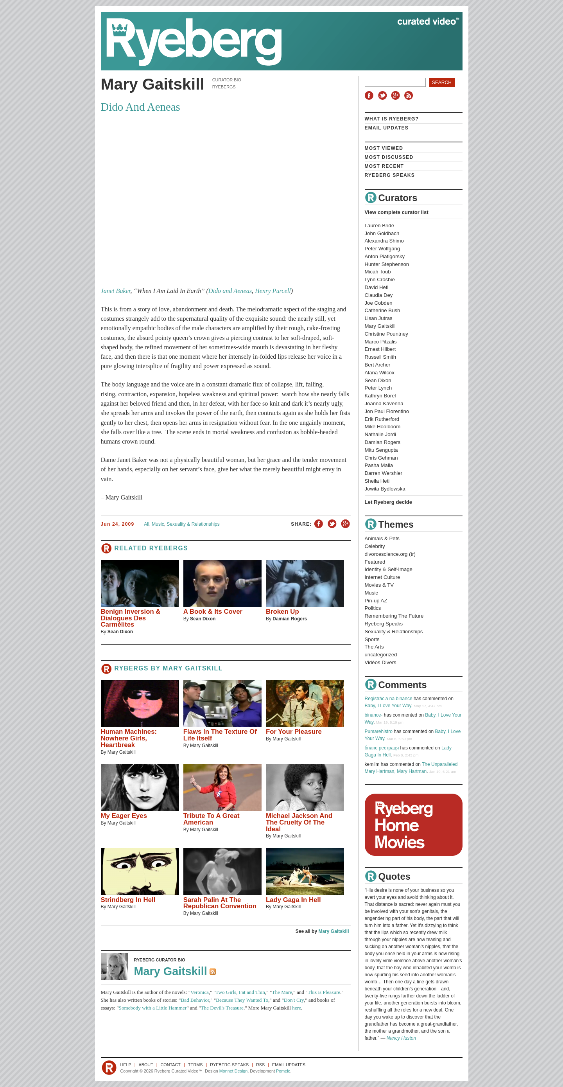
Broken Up (282, 611)
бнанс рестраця (382, 748)
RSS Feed (213, 972)
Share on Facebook (319, 524)
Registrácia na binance (388, 698)
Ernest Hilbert (380, 349)
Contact (171, 1064)
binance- (374, 715)
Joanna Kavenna (384, 403)
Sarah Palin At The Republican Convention (219, 903)
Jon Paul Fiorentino (387, 411)
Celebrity (375, 546)
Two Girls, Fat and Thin (240, 992)
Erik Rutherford (382, 419)
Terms (195, 1064)
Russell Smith (380, 357)
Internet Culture (382, 577)
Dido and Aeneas (230, 291)
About (146, 1064)
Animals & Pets (382, 538)
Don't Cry (294, 1000)
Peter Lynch (378, 388)
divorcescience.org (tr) (390, 554)
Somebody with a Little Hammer (153, 1008)
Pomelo (283, 1071)
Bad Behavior (195, 1000)
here (296, 1008)
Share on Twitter (332, 524)
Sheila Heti (377, 481)
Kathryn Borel (380, 396)
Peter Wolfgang (382, 249)
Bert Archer (378, 365)
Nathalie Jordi (380, 434)
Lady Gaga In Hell (293, 900)
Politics (373, 608)
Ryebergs (224, 86)
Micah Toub (378, 272)
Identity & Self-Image (388, 569)
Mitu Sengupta (381, 450)
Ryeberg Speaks (390, 175)
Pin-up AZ (376, 601)
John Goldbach (382, 233)
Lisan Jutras (379, 318)
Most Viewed (384, 148)
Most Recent (384, 166)
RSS (410, 95)
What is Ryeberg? (392, 119)
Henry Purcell (273, 291)
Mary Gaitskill (193, 668)
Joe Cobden (379, 303)
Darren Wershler (384, 473)
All (146, 524)
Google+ (396, 95)
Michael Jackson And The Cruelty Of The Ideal (299, 822)
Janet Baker (116, 291)
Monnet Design (233, 1071)
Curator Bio (226, 79)
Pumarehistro (379, 731)
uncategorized (381, 655)
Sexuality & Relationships (193, 524)
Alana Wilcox (379, 373)
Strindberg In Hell (128, 900)
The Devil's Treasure (222, 1008)
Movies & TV (379, 585)
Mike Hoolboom (383, 426)
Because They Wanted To (242, 1000)
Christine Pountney (386, 334)
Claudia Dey (379, 295)
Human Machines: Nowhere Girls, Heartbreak (129, 738)
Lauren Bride (379, 225)
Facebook (371, 95)
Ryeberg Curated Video (274, 41)
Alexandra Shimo (384, 241)
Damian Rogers (290, 619)
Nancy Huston (401, 1038)
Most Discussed (389, 157)
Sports (372, 639)
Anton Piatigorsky (385, 256)
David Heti (377, 287)
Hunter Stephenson (387, 264)
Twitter (383, 95)
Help (125, 1064)
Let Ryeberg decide (388, 502)
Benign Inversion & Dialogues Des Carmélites (131, 618)
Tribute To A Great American (211, 819)
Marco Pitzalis (381, 342)
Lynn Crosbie (380, 279)
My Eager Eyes (124, 815)
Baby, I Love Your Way (388, 705)
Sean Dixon (120, 631)
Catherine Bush (382, 310)
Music (158, 524)
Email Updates (387, 128)
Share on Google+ (345, 524)
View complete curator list (397, 212)
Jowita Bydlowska (385, 489)
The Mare (282, 992)
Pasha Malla (379, 465)
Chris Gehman (381, 458)
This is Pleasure (324, 992)
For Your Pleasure (294, 731)
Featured (375, 562)
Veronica (199, 992)
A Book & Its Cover (212, 611)
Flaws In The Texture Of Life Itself (220, 735)
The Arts (374, 647)
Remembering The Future (394, 616)
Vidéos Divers (380, 662)
